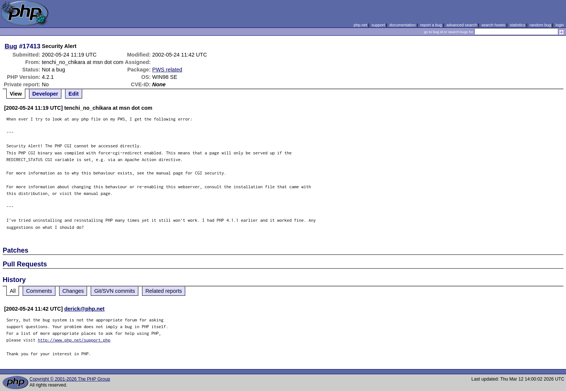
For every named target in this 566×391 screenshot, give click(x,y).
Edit (73, 94)
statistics (517, 25)
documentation (402, 25)
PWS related (167, 70)
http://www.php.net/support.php (74, 339)
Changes (73, 291)
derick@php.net (84, 309)
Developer (45, 94)
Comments (39, 291)
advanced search (461, 25)
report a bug (431, 25)
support (378, 25)
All (13, 291)
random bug (540, 25)
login (560, 25)
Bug (11, 46)
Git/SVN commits (114, 291)
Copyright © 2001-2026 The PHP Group (69, 379)
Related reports (163, 291)
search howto (493, 25)
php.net (360, 25)
